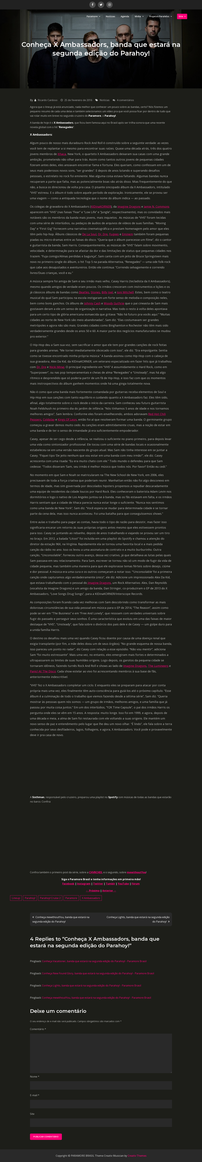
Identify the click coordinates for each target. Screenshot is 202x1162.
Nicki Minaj (56, 367)
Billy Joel (107, 292)
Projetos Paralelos (159, 16)
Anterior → (109, 890)
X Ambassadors (91, 898)
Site (181, 16)
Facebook (68, 883)
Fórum (136, 883)
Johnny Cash (92, 303)
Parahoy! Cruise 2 (50, 898)
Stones (95, 292)
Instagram (83, 883)
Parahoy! (30, 898)
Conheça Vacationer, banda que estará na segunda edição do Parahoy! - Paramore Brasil (94, 961)
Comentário (38, 1029)
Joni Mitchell (125, 292)
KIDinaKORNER (101, 206)
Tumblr (110, 883)
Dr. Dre (103, 234)
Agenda (125, 16)
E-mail (34, 1095)
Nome (34, 1076)
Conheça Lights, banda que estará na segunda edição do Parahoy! (138, 919)
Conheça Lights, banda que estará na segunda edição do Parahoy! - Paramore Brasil (91, 985)
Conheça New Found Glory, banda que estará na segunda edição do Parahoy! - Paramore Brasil (98, 973)
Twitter (98, 883)
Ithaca (62, 154)
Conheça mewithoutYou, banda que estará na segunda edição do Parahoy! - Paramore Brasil (96, 997)
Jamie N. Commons (156, 206)
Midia (138, 16)
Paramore (92, 16)
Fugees (114, 234)
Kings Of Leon (67, 419)
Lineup (16, 898)
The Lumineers (158, 666)
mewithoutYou (136, 872)
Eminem (127, 234)
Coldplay (49, 419)
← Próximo (93, 890)
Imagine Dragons (129, 206)
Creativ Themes (137, 1155)
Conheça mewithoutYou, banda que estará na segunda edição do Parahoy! (60, 919)
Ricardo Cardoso (47, 100)
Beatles (83, 292)
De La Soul (89, 234)
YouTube (123, 883)
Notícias (110, 16)
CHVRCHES (95, 872)
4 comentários (125, 100)
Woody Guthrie (114, 303)
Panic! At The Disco (43, 671)
